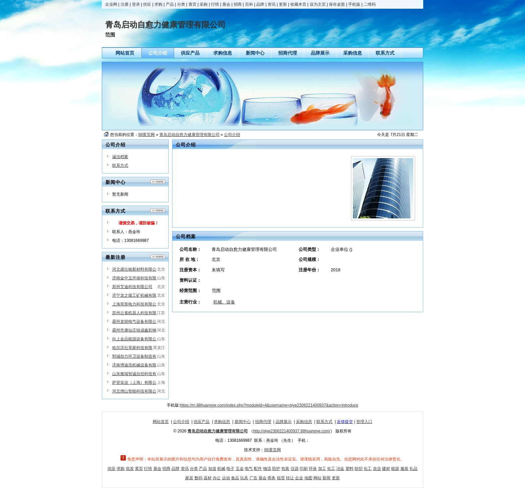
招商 (238, 4)
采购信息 (304, 421)
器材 (208, 478)
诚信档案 (120, 156)
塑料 (350, 468)
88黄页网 (146, 134)
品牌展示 (284, 421)
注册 (125, 4)
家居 (189, 478)
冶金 (340, 468)
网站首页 (161, 421)
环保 (313, 468)
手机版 (354, 4)
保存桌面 (337, 4)
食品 (235, 478)
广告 (253, 478)
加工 (322, 468)
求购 (158, 4)
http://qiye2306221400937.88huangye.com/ (291, 431)
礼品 (413, 468)
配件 (258, 468)
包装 (285, 468)
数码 (199, 478)
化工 (331, 468)
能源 (395, 468)
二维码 (370, 4)
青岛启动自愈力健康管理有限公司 (189, 134)
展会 (226, 4)
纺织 (359, 468)
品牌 (260, 4)
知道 (212, 468)
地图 (308, 478)
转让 (290, 478)
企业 (299, 478)
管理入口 (364, 421)
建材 (386, 468)
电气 (249, 468)
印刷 (304, 468)
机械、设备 (224, 301)
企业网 (111, 4)
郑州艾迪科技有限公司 (132, 286)
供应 (147, 4)
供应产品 (202, 421)
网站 (317, 478)
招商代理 (263, 421)
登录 (136, 4)
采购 (204, 4)
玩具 (244, 478)
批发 (130, 468)
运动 (226, 478)
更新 (283, 4)
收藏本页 (298, 4)
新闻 (326, 478)
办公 (217, 478)
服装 (404, 468)
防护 (276, 468)
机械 (221, 468)
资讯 (272, 4)
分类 (181, 4)
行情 (215, 4)
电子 (230, 468)
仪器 (295, 468)
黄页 (193, 4)
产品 (170, 4)
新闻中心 (243, 421)
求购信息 (222, 421)
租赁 (281, 478)
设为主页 (318, 4)
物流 (267, 468)
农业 (377, 468)
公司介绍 (232, 134)
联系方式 (120, 165)
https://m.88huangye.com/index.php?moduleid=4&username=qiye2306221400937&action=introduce (269, 405)
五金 (240, 468)
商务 (272, 478)
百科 (249, 4)
